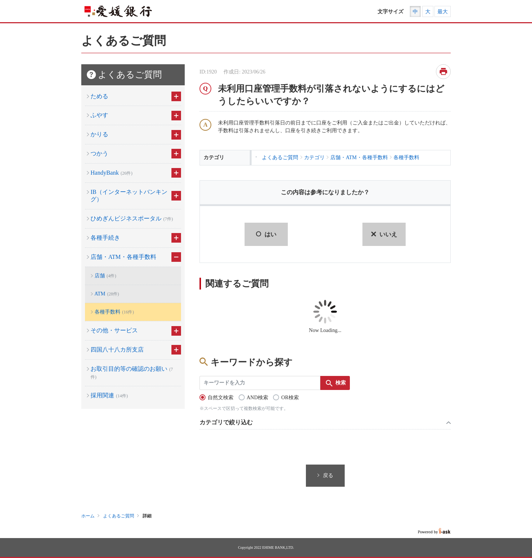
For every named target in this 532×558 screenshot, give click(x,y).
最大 (442, 11)
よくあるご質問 (118, 515)
